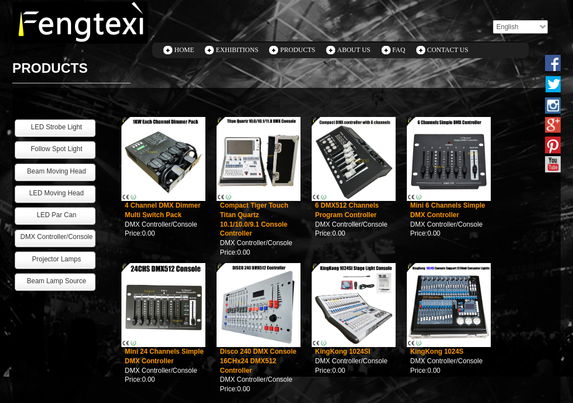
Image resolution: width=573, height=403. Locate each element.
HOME (184, 50)
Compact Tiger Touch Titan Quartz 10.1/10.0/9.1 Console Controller (254, 219)
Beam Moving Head (56, 171)
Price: (133, 233)
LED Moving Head (56, 193)
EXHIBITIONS (237, 50)
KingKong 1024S (436, 351)
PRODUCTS (298, 50)
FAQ (398, 50)
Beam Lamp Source (56, 281)
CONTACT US (447, 50)
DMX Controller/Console (161, 224)
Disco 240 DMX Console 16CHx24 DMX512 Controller (258, 361)
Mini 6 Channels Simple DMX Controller (447, 210)
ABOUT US (353, 50)
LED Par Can (57, 215)
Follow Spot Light (56, 149)
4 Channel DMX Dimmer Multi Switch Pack (162, 210)
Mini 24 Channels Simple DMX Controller (164, 356)
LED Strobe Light (56, 127)
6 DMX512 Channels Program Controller (347, 210)
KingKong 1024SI (342, 351)
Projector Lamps (56, 259)
